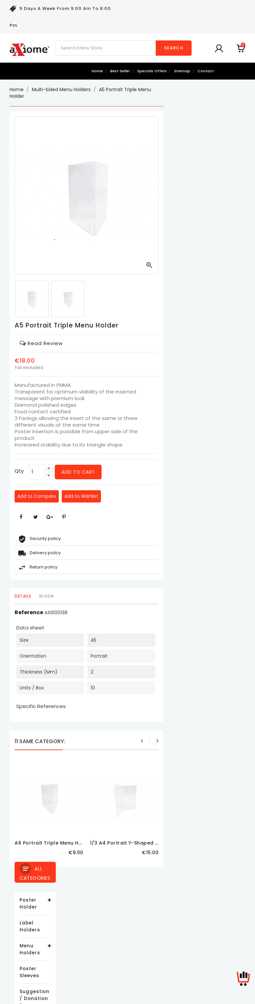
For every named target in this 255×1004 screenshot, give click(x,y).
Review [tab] (128, 596)
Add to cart (160, 472)
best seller (120, 71)
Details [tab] (105, 596)
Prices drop (23, 902)
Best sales (22, 921)
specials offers (152, 71)
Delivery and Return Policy (121, 902)
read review (123, 343)
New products (26, 912)
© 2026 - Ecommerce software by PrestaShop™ (127, 995)
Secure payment (111, 941)
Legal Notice (106, 912)
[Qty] (119, 472)
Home (97, 71)
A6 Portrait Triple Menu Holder (135, 843)
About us (102, 931)
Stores (99, 971)
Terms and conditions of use (125, 921)
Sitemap (101, 961)
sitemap (182, 71)
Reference (111, 612)
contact (206, 71)
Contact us (104, 951)
